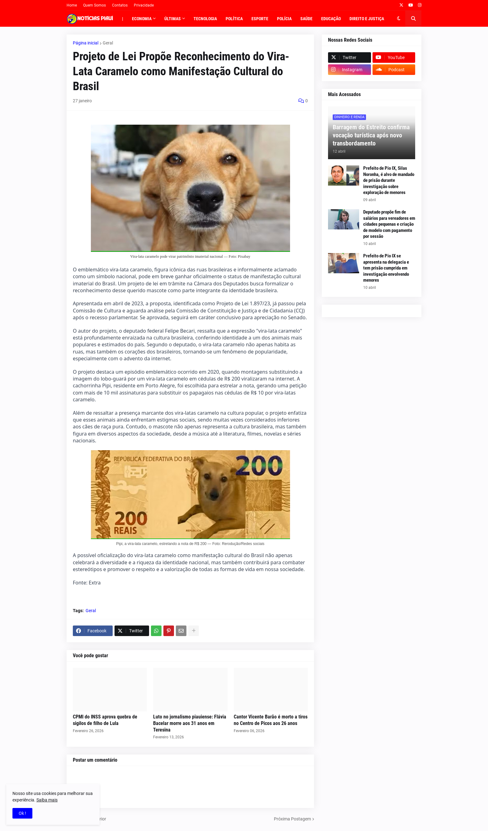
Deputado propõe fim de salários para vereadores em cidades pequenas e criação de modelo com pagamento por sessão (389, 224)
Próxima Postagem (292, 818)
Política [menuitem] (234, 18)
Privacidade (144, 5)
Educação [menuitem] (331, 18)
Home (72, 5)
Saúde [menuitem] (306, 18)
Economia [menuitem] (142, 18)
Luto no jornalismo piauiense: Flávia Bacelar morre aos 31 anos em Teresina (189, 723)
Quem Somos (94, 5)
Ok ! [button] (22, 813)
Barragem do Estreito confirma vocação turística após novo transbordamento (371, 135)
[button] (398, 19)
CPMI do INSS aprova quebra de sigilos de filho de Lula (105, 720)
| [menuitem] (122, 18)
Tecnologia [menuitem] (205, 18)
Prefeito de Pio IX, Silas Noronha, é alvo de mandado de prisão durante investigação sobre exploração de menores (388, 180)
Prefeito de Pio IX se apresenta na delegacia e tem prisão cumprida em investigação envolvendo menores (386, 268)
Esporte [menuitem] (259, 18)
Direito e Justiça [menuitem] (367, 18)
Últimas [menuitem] (172, 18)
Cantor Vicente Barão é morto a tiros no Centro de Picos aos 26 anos (270, 720)
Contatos (120, 5)
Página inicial (85, 43)
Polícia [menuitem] (284, 18)
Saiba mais (47, 799)
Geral (108, 43)
